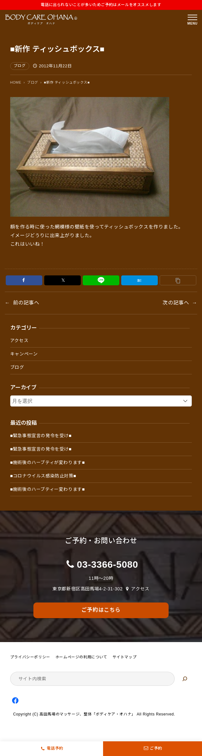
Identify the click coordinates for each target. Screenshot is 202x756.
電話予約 (55, 748)
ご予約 (152, 748)
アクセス (19, 340)
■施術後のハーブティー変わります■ (47, 489)
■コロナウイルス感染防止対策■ (43, 475)
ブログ (20, 66)
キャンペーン (24, 353)
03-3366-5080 (107, 564)
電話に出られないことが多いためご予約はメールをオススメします (101, 5)
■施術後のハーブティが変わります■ (47, 462)
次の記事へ (176, 302)
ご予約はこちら (101, 610)
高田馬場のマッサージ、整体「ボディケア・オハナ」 (87, 714)
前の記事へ (26, 302)
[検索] (185, 679)
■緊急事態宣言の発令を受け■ (41, 435)
